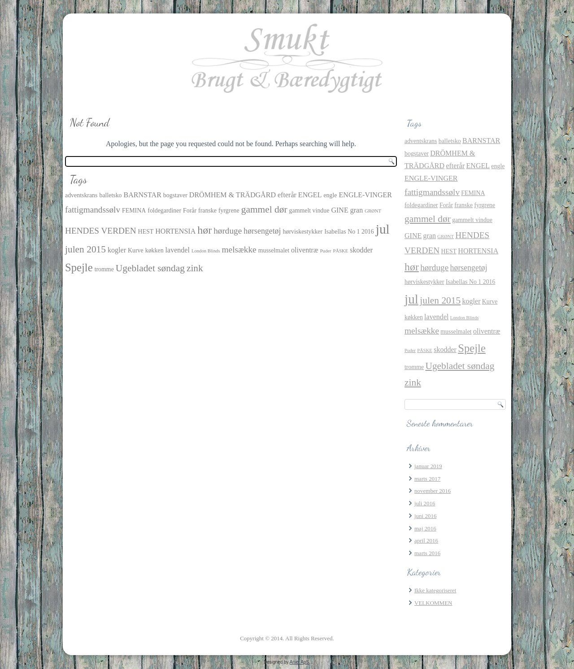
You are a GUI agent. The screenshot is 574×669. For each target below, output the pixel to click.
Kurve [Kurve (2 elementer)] (136, 250)
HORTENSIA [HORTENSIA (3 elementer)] (175, 231)
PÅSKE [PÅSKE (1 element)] (340, 250)
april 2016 (426, 540)
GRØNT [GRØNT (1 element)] (373, 211)
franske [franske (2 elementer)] (207, 210)
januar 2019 (428, 466)
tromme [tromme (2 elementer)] (104, 269)
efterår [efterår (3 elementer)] (287, 195)
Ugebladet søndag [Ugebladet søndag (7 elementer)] (150, 268)
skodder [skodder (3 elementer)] (361, 250)
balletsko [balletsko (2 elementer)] (110, 195)
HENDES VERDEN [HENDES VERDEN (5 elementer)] (100, 230)
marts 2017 (427, 478)
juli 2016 (424, 503)
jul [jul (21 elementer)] (383, 229)
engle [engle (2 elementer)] (330, 195)
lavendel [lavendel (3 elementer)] (177, 250)
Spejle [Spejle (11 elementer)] (79, 267)
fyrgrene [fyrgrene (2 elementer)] (228, 210)
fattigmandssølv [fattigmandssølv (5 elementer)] (92, 209)
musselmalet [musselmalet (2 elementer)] (273, 250)
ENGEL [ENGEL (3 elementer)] (310, 195)
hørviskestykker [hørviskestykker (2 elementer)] (303, 231)
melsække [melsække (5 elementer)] (239, 249)
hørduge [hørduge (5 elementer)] (227, 230)
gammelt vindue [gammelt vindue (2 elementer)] (309, 210)
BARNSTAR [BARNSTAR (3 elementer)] (142, 195)
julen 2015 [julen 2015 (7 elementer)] (85, 249)
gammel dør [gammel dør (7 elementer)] (264, 209)
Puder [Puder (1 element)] (325, 250)
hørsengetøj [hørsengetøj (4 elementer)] (262, 230)
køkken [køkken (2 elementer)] (154, 250)
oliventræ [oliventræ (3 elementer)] (304, 250)
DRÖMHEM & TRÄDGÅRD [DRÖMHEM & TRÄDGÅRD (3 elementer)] (232, 195)
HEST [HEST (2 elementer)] (146, 231)
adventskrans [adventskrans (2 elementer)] (81, 195)
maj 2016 (425, 528)
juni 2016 (425, 516)
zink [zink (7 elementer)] (195, 268)
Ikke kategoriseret (435, 590)
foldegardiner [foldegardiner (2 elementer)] (164, 210)
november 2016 (432, 490)
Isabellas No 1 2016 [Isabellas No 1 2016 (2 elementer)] (349, 231)
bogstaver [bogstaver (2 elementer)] (175, 195)
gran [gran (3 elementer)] (356, 210)
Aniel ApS (299, 662)
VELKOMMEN (433, 602)
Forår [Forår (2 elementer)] (189, 210)
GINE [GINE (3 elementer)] (339, 210)
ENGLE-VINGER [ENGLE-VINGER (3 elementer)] (365, 195)
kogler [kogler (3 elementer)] (117, 250)
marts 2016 (427, 553)
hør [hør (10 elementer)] (204, 230)
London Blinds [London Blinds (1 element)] (205, 250)
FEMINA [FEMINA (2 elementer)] (134, 210)
